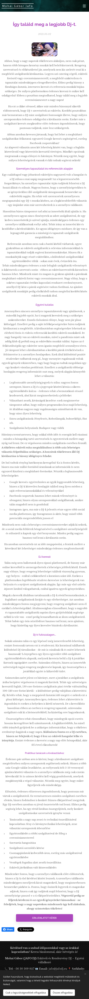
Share (8, 929)
